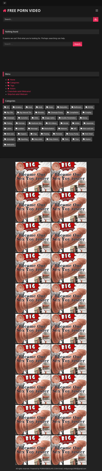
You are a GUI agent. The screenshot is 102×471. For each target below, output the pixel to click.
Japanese (88, 122)
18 (8, 107)
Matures (63, 127)
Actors (12, 89)
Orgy (34, 132)
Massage (33, 127)
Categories (14, 83)
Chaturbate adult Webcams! (19, 91)
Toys (76, 137)
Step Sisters (52, 137)
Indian (76, 122)
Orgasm (23, 132)
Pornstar (58, 132)
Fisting (9, 122)
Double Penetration (67, 117)
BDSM (89, 107)
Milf (74, 127)
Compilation (73, 112)
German (21, 122)
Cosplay (87, 112)
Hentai (64, 122)
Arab (39, 107)
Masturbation (48, 127)
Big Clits (10, 112)
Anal (29, 107)
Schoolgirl (10, 137)
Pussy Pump (72, 132)
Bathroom (76, 107)
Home (12, 80)
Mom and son (87, 127)
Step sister (38, 137)
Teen (66, 137)
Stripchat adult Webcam (18, 94)
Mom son (10, 132)
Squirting (24, 137)
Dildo (36, 117)
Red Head (87, 132)
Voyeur (86, 137)
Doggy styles (49, 117)
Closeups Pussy (56, 112)
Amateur (18, 107)
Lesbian (21, 127)
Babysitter (62, 107)
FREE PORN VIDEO (22, 10)
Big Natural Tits (25, 112)
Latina (9, 127)
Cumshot (23, 117)
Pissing (45, 132)
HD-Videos (52, 122)
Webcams (10, 142)
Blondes (40, 112)
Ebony (83, 117)
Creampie (10, 117)
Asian (50, 107)
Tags (12, 86)
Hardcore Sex (36, 122)
